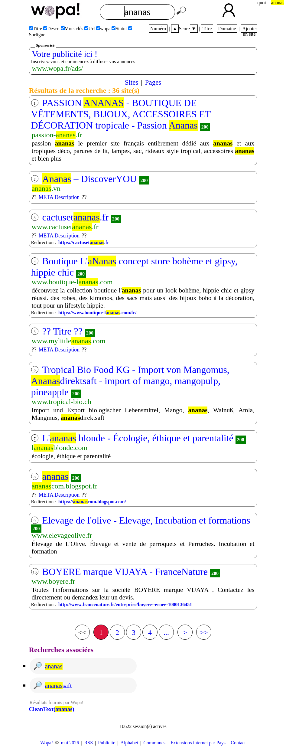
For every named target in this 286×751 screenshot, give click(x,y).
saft (58, 685)
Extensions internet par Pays (198, 742)
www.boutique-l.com (72, 282)
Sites (131, 82)
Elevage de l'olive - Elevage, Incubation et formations (146, 520)
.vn (46, 188)
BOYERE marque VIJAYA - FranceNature (125, 571)
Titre (207, 28)
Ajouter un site (249, 31)
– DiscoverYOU (89, 178)
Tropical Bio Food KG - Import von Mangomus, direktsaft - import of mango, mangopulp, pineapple (130, 380)
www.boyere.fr (53, 581)
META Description (59, 197)
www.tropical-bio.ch (61, 402)
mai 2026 (70, 742)
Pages (153, 82)
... (166, 632)
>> (204, 632)
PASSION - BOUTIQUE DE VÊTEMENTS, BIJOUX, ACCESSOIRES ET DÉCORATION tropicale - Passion (121, 114)
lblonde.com (60, 448)
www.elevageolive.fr (62, 535)
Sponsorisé (45, 45)
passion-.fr (57, 135)
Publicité (106, 742)
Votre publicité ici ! (64, 54)
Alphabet (129, 742)
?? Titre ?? (62, 331)
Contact (238, 742)
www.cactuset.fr (65, 227)
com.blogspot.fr (64, 486)
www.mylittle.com (69, 341)
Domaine (227, 28)
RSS (88, 742)
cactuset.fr (75, 217)
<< (82, 632)
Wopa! (46, 742)
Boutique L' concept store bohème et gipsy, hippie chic (134, 267)
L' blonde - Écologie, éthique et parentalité (137, 438)
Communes (154, 742)
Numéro (158, 28)
